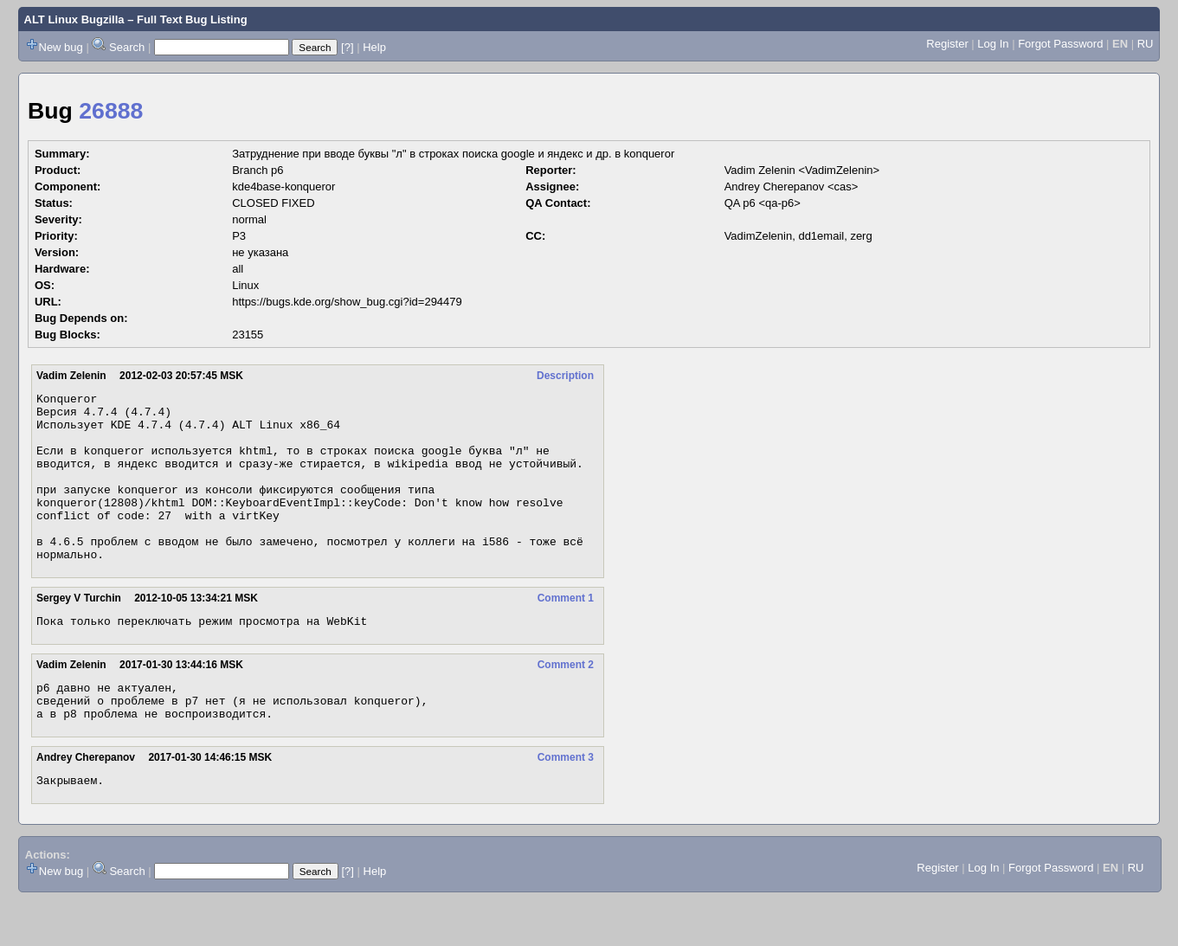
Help (374, 47)
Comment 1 (566, 632)
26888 (111, 111)
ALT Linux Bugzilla (74, 19)
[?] (347, 47)
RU (1145, 43)
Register (947, 43)
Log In (992, 43)
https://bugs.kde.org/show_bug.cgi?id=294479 (347, 301)
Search (127, 47)
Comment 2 (566, 701)
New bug (61, 47)
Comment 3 (566, 801)
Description (565, 376)
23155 (247, 334)
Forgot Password (1060, 43)
